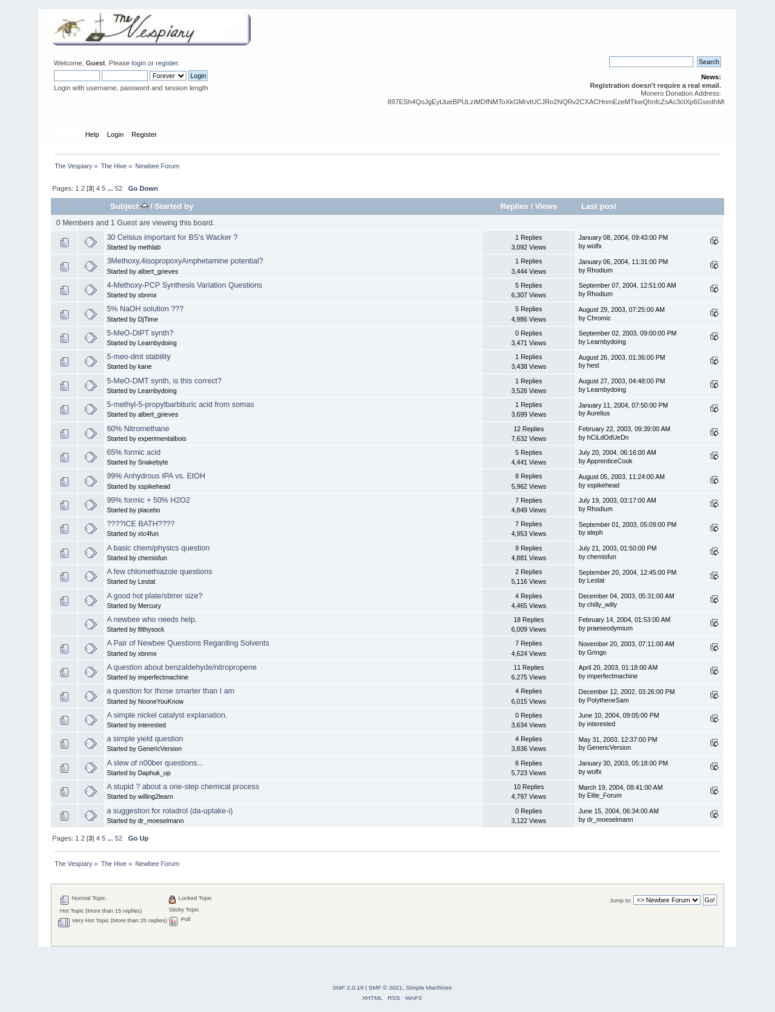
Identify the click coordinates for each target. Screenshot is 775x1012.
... (110, 188)
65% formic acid (133, 452)
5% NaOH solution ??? (145, 309)
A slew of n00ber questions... (155, 763)
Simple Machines (429, 987)
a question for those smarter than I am (170, 691)
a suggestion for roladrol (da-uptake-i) (169, 811)
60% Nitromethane (138, 429)
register (167, 63)
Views (546, 206)
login (138, 63)
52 (118, 188)
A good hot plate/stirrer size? (154, 596)
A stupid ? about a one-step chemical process (183, 786)
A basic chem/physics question (158, 548)
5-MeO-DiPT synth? (140, 333)
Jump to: (621, 900)
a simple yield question (145, 739)
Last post (598, 206)
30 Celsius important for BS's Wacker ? (172, 237)
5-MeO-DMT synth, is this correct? (164, 381)
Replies (514, 206)
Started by (174, 206)
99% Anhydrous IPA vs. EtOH (156, 476)
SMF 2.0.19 (348, 987)
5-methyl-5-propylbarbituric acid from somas (180, 404)
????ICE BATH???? (140, 524)
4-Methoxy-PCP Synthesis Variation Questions (184, 285)
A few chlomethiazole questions (159, 571)
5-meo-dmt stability (138, 356)
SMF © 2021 (386, 987)
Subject (129, 206)
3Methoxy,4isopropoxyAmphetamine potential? (185, 261)
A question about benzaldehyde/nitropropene (182, 667)
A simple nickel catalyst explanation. (167, 715)
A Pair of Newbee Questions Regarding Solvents (188, 643)
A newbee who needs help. (152, 619)
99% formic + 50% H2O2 (148, 500)
